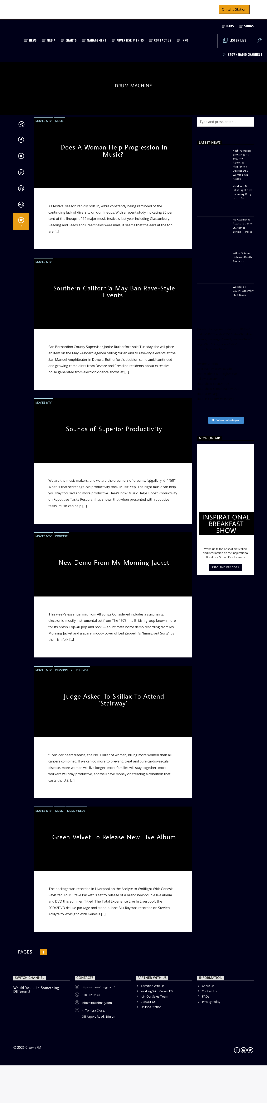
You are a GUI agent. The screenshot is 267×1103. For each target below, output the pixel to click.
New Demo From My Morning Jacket (114, 760)
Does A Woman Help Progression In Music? (114, 349)
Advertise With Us (130, 40)
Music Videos (76, 1009)
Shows (249, 26)
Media (51, 40)
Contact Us (162, 40)
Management (96, 40)
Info (184, 40)
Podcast (61, 734)
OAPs (230, 26)
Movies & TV (43, 319)
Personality (63, 868)
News (33, 40)
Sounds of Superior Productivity (114, 626)
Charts (71, 40)
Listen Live (234, 40)
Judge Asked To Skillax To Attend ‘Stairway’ (114, 898)
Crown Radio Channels (242, 54)
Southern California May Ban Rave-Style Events (114, 490)
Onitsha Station (234, 9)
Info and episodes (225, 765)
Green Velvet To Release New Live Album (114, 1035)
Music (59, 319)
